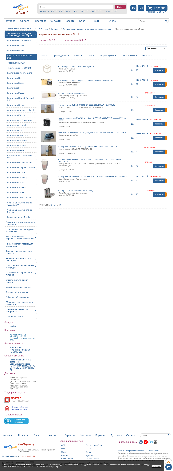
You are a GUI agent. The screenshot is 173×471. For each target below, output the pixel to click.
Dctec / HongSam (94, 445)
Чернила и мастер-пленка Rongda (19, 211)
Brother (64, 455)
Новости (70, 21)
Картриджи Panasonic (17, 140)
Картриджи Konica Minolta (19, 120)
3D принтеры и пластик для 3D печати (19, 303)
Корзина (100, 435)
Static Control (67, 459)
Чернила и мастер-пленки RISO (19, 156)
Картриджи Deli (14, 78)
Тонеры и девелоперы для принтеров (19, 252)
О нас (112, 21)
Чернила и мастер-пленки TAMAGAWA (19, 204)
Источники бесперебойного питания (19, 273)
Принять (156, 466)
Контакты (55, 21)
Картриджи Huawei (16, 105)
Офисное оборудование (17, 297)
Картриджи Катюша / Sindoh (20, 110)
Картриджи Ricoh (15, 150)
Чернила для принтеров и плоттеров (18, 259)
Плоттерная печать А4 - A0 (22, 366)
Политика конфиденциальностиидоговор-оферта (138, 450)
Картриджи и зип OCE (18, 135)
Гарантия (70, 435)
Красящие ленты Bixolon (19, 217)
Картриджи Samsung (17, 177)
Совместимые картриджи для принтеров (20, 223)
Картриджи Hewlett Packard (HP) (20, 99)
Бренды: (43, 11)
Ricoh (88, 449)
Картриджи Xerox (15, 192)
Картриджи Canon (16, 45)
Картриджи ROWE (16, 172)
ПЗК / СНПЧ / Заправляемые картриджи (20, 266)
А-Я (115, 11)
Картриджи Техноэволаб (19, 197)
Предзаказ (159, 70)
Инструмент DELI (14, 316)
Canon (64, 452)
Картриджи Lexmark (16, 125)
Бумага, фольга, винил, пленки (17, 281)
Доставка (40, 21)
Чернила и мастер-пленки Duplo (19, 56)
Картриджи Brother (16, 50)
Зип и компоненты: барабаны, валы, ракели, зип (20, 237)
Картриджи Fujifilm (16, 93)
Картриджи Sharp (15, 182)
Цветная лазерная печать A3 (22, 369)
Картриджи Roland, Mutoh (19, 162)
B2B (96, 21)
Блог (82, 21)
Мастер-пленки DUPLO (75, 40)
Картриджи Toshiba (16, 187)
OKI (63, 449)
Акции (52, 435)
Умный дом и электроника (18, 287)
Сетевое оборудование (17, 292)
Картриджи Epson (15, 83)
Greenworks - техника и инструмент (17, 310)
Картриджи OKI (14, 130)
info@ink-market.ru (9, 456)
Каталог (10, 21)
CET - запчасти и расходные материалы (19, 230)
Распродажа (16, 352)
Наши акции (16, 347)
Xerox (88, 452)
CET (63, 445)
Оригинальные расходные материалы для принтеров (19, 34)
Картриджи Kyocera (16, 115)
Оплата (24, 21)
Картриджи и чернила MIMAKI (21, 167)
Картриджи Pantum (16, 145)
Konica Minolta (92, 459)
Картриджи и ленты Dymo (19, 73)
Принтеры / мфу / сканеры (19, 28)
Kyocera (89, 455)
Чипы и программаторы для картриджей (19, 245)
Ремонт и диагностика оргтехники (20, 361)
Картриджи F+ (14, 88)
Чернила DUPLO (47, 40)
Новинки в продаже (20, 350)
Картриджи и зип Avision (19, 40)
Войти (13, 326)
